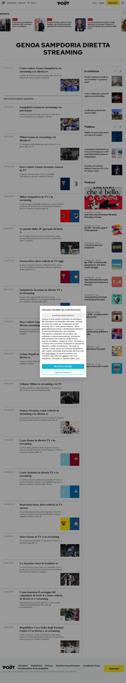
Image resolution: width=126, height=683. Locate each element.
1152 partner (51, 353)
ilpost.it (65, 356)
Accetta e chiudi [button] (63, 366)
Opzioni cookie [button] (63, 372)
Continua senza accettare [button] (63, 315)
